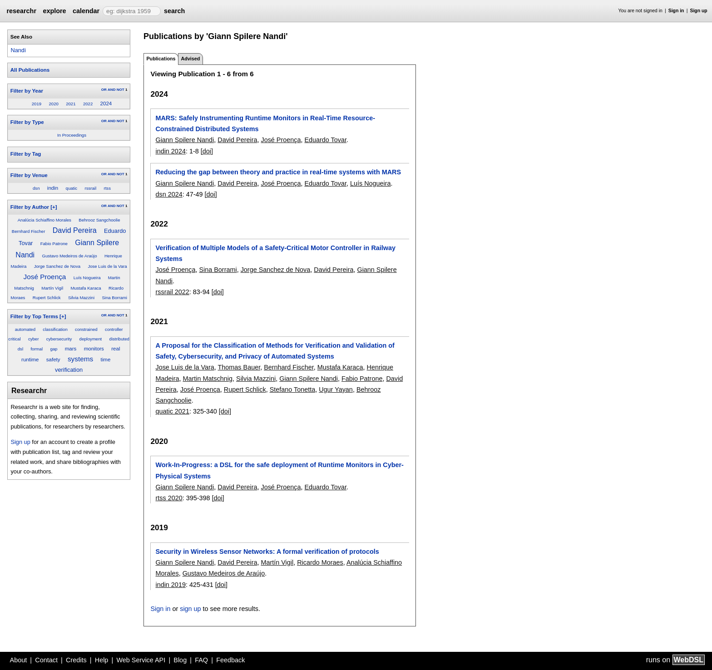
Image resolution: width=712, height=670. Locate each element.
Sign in (676, 10)
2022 (88, 103)
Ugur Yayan (336, 389)
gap (53, 348)
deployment (90, 338)
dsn (36, 188)
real (115, 348)
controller (114, 329)
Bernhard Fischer (28, 231)
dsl (20, 348)
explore (54, 11)
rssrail (91, 188)
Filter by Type (27, 122)
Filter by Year (26, 91)
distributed (119, 338)
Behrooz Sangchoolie (99, 219)
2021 (70, 103)
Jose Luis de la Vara (107, 266)
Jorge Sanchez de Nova (57, 266)
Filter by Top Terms (34, 316)
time (106, 359)
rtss (107, 188)
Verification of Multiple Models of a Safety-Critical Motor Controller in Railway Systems (275, 253)
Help (102, 660)
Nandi (17, 50)
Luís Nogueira (87, 277)
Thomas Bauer (239, 367)
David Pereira (75, 230)
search (174, 11)
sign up (190, 608)
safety (53, 359)
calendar (86, 11)
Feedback (230, 660)
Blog (180, 660)
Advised (190, 58)
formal (36, 348)
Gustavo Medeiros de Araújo (69, 255)
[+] (53, 207)
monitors (94, 348)
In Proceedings (71, 135)
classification (55, 329)
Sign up (698, 10)
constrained (86, 329)
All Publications (29, 70)
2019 (36, 103)
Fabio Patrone (54, 243)
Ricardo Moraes (320, 562)
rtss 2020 (168, 498)
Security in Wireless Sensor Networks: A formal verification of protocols (267, 551)
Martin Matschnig (207, 378)
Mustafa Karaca (85, 288)
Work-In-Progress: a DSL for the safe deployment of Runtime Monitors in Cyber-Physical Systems (279, 470)
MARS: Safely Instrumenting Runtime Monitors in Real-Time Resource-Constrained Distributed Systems (265, 123)
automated (25, 329)
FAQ (201, 660)
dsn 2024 (168, 194)
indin (52, 188)
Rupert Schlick (47, 297)
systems (80, 359)
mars (71, 348)
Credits (76, 660)
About (18, 660)
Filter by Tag (25, 154)
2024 (106, 103)
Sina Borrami (114, 297)
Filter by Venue (29, 175)
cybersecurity (59, 338)
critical (14, 338)
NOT (120, 90)
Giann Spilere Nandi (184, 139)
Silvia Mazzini (81, 297)
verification (69, 369)
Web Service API (140, 660)
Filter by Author (29, 207)
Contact (46, 660)
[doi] (207, 151)
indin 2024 (170, 151)
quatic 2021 (172, 411)
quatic (72, 188)
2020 (53, 103)
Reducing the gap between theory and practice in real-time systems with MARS (278, 172)
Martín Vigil (52, 288)
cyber (33, 338)
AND (111, 90)
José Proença (44, 277)
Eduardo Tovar (325, 139)
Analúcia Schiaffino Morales (44, 219)
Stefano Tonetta (293, 389)
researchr (21, 11)
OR (104, 90)
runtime (30, 359)
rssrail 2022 (172, 292)
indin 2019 (170, 584)
